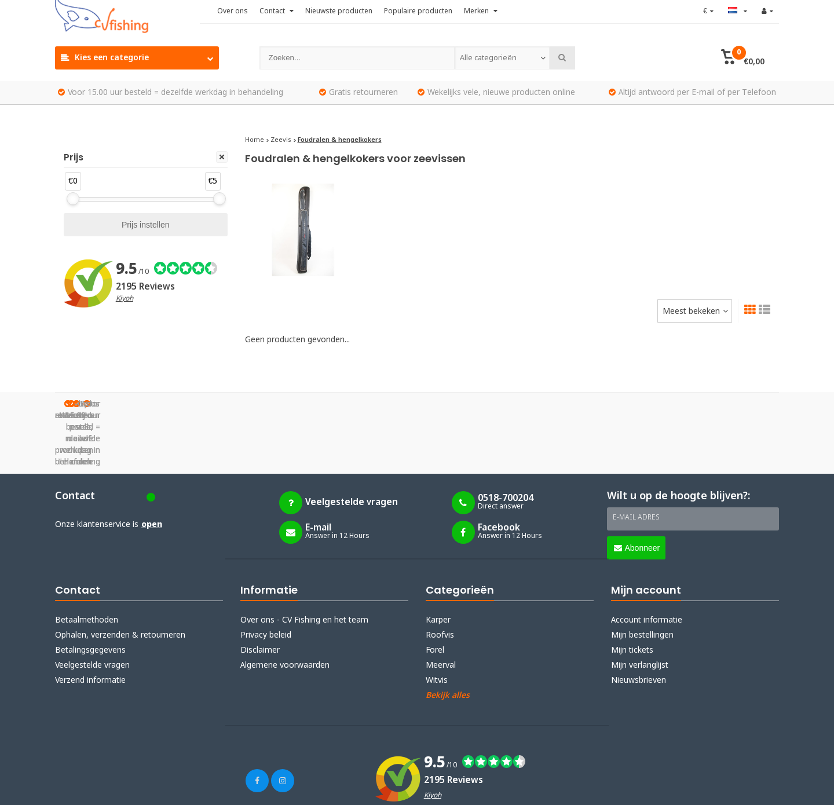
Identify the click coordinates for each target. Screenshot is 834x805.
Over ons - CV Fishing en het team (304, 562)
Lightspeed (176, 789)
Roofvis (440, 577)
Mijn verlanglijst (639, 607)
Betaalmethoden (86, 562)
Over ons (232, 11)
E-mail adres (636, 459)
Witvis (437, 622)
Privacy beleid (265, 577)
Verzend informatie (90, 622)
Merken (481, 11)
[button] (743, 58)
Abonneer (637, 490)
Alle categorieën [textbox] (488, 58)
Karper (438, 562)
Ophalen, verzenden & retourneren (120, 577)
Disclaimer (260, 592)
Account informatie (646, 562)
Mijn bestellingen (642, 577)
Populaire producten (418, 11)
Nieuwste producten (338, 11)
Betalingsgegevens (90, 592)
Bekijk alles (448, 637)
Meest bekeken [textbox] (691, 311)
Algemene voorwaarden (285, 607)
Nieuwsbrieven (638, 622)
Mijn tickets (632, 592)
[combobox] (502, 57)
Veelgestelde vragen (92, 607)
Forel (435, 592)
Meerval (441, 607)
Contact (276, 11)
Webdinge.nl (266, 789)
